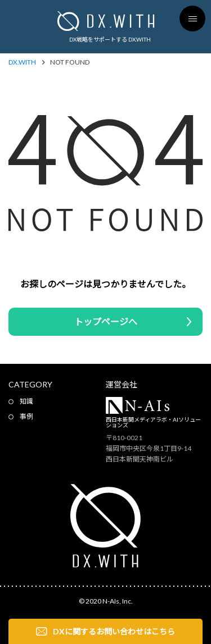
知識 (26, 401)
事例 (26, 416)
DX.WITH (22, 62)
